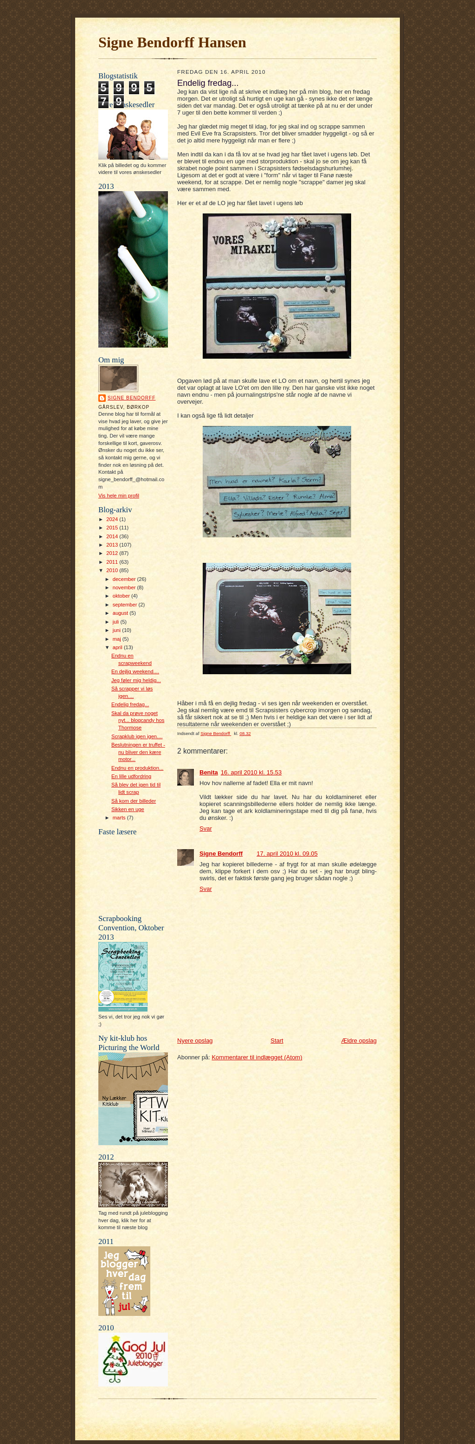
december (125, 579)
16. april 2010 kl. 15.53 (251, 772)
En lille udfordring (131, 776)
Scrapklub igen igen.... (137, 736)
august (121, 613)
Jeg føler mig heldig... (136, 680)
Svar (205, 828)
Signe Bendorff (131, 397)
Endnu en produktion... (137, 768)
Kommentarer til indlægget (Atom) (257, 1057)
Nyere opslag (195, 1040)
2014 (112, 536)
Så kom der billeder (133, 801)
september (126, 604)
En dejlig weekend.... (135, 671)
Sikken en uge (127, 809)
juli (117, 622)
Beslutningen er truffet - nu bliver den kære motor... (138, 752)
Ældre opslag (359, 1040)
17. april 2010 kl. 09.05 (287, 853)
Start (276, 1040)
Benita (208, 772)
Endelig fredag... (130, 704)
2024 (112, 519)
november (125, 587)
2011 (112, 562)
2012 (112, 553)
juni (117, 630)
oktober (122, 596)
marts (120, 817)
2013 (112, 545)
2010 (112, 570)
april (118, 647)
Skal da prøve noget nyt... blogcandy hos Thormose (137, 720)
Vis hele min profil (118, 495)
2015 (112, 527)
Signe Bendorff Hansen (172, 42)
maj (117, 639)
